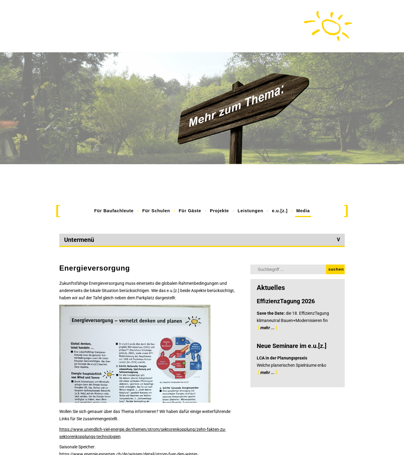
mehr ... (267, 327)
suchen (336, 269)
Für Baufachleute (114, 210)
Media (303, 210)
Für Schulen (156, 210)
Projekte (219, 210)
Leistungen (250, 210)
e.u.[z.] (280, 210)
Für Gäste (190, 210)
